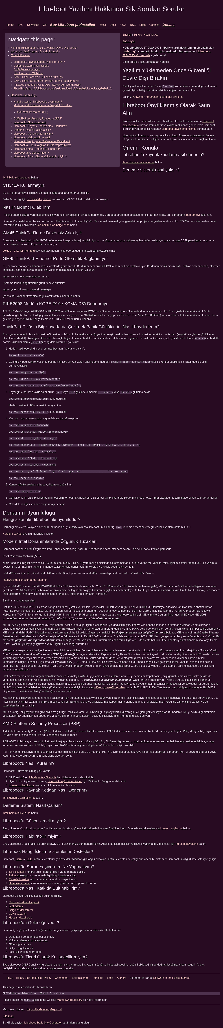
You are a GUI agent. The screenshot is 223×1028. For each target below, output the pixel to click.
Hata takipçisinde (19, 881)
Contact (154, 24)
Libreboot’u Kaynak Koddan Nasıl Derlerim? (40, 126)
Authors (121, 976)
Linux (19, 857)
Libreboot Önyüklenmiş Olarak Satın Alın (35, 51)
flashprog (128, 51)
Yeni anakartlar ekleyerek (24, 900)
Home (10, 24)
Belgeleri (14, 873)
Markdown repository (69, 998)
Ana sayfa (128, 41)
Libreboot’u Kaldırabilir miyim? (32, 137)
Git (44, 24)
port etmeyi (193, 214)
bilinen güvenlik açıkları (109, 685)
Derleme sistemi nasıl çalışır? (31, 65)
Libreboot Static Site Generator (43, 1020)
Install (102, 24)
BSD (29, 857)
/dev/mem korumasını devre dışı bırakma (158, 96)
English (126, 34)
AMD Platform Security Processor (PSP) (38, 118)
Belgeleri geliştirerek (21, 908)
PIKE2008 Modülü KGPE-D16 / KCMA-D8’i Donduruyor (47, 84)
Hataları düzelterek (20, 915)
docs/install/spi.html (39, 199)
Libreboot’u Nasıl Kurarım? (30, 122)
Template (97, 976)
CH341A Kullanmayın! (27, 69)
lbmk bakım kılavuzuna (17, 177)
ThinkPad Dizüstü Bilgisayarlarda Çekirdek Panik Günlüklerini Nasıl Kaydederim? (63, 88)
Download (33, 24)
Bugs (142, 24)
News (123, 24)
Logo (110, 976)
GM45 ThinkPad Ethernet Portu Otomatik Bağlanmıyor (46, 80)
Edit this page (80, 976)
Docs (113, 24)
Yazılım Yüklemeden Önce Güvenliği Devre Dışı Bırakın (44, 47)
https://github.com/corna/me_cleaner (25, 577)
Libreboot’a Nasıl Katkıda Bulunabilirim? (38, 148)
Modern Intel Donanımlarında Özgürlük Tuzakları (43, 105)
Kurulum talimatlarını (21, 783)
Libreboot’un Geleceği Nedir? (31, 152)
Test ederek (16, 904)
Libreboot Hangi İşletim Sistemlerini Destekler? (42, 141)
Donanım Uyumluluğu (24, 95)
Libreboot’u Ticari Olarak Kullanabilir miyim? (40, 156)
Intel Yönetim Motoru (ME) (32, 112)
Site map (8, 1014)
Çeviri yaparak (17, 911)
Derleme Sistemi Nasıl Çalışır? (32, 129)
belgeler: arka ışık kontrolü (19, 250)
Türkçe (138, 34)
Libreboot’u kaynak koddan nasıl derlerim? (39, 61)
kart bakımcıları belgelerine (53, 225)
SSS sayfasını (17, 869)
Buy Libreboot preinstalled (72, 25)
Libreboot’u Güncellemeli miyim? (33, 133)
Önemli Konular (20, 55)
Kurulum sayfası (12, 531)
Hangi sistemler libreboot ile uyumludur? (38, 101)
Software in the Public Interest (171, 976)
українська (151, 34)
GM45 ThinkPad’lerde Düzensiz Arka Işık (38, 77)
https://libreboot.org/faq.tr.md (44, 1007)
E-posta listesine (19, 877)
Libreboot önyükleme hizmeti (179, 128)
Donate (168, 25)
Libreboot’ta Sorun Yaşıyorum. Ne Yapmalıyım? (42, 145)
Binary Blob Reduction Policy (33, 976)
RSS (133, 24)
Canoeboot (61, 976)
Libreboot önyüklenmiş (42, 775)
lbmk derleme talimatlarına (138, 162)
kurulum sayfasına (171, 826)
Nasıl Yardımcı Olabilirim (28, 73)
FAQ (20, 24)
